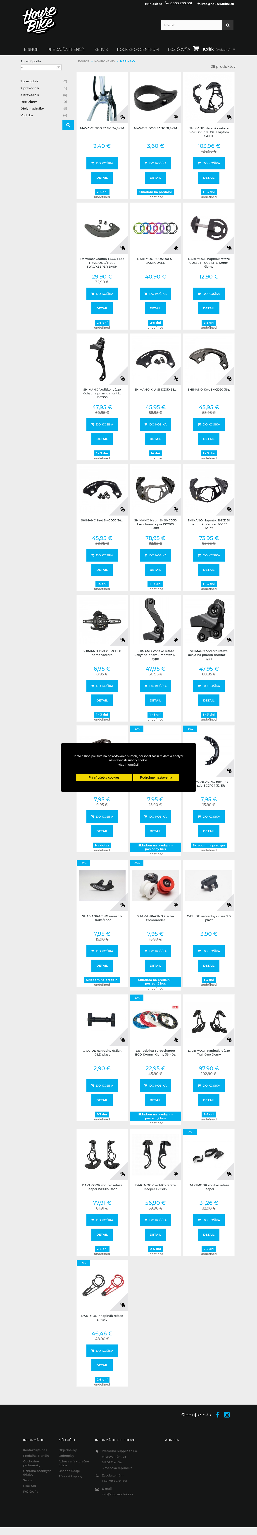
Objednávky (68, 1453)
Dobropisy (66, 1459)
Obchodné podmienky (31, 1466)
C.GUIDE (34, 184)
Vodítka (44, 118)
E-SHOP (31, 53)
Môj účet (67, 1443)
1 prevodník (44, 84)
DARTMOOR (37, 190)
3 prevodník (44, 98)
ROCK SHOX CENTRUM (138, 53)
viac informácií (128, 764)
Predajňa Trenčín (67, 53)
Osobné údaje (69, 1474)
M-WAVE (35, 202)
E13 (30, 196)
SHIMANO (36, 214)
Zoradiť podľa (31, 64)
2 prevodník (44, 91)
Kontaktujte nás (35, 1453)
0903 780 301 (181, 6)
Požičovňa (30, 1494)
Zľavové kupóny (70, 1479)
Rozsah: (26, 230)
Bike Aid (29, 1489)
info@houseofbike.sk (117, 1497)
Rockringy (44, 104)
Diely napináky (44, 111)
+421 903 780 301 (114, 1484)
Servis (101, 53)
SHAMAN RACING (42, 208)
